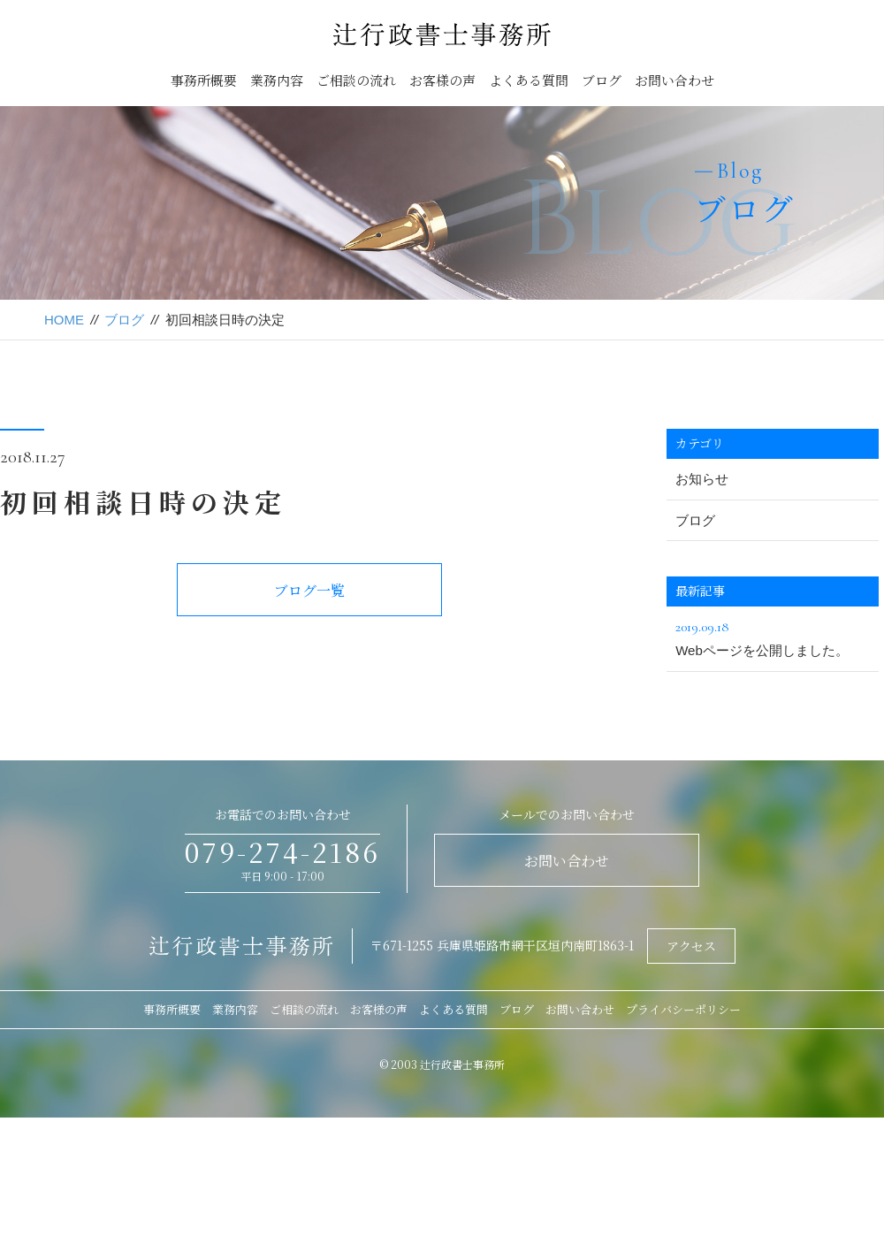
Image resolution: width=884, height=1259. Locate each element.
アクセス (691, 946)
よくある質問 (528, 80)
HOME (64, 319)
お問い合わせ (674, 80)
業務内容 (276, 80)
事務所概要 (204, 80)
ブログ (601, 80)
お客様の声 (442, 80)
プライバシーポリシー (683, 1009)
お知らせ (701, 478)
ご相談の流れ (356, 80)
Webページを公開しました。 (772, 636)
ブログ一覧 (309, 590)
